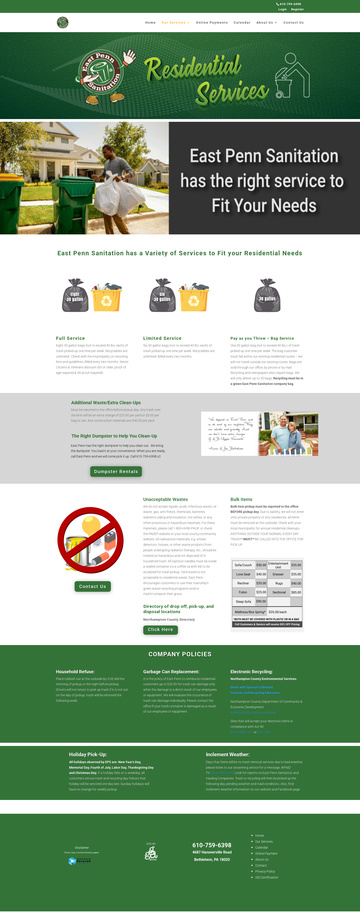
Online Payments (212, 22)
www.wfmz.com (222, 773)
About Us (264, 22)
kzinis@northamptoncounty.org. (254, 712)
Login (282, 9)
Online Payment (266, 853)
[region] (180, 178)
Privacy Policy (265, 871)
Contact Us (294, 22)
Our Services (174, 22)
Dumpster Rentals (116, 471)
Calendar (242, 22)
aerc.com (263, 732)
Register (297, 9)
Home (150, 22)
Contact (261, 865)
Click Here (160, 629)
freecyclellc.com (242, 732)
